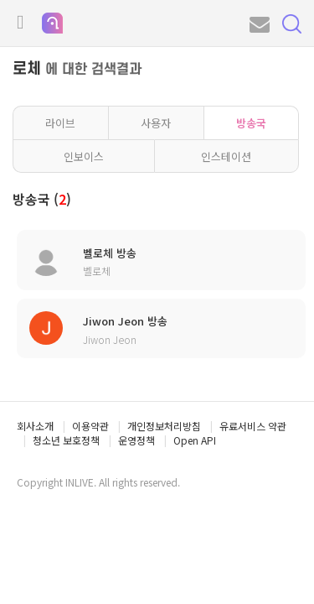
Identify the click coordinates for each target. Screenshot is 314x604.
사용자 (156, 123)
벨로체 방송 (109, 253)
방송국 (251, 123)
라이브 (60, 123)
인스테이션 (226, 156)
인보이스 (84, 156)
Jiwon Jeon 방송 (125, 321)
